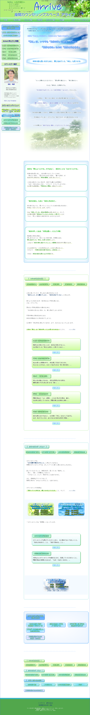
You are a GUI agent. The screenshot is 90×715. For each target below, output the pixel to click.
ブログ (80, 684)
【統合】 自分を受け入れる (10, 58)
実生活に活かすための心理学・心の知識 (35, 637)
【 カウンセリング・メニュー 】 (36, 446)
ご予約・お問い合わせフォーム (10, 32)
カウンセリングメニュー (10, 105)
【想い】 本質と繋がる (9, 52)
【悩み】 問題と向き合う (9, 55)
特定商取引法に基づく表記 (45, 705)
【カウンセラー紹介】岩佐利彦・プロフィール (35, 625)
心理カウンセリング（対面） (32, 452)
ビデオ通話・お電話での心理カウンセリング (77, 625)
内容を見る (56, 352)
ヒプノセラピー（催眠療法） (48, 452)
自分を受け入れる (81, 284)
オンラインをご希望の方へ (64, 684)
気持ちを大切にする (31, 284)
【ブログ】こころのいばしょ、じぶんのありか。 (35, 630)
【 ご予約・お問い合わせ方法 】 (34, 680)
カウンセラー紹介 (32, 684)
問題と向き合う (68, 284)
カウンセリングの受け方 (64, 452)
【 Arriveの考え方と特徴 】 (37, 278)
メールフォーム (48, 684)
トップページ (41, 703)
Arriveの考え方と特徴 (10, 41)
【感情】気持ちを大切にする (10, 45)
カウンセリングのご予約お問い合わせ (35, 617)
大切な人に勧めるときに (79, 452)
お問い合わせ (49, 703)
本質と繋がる (56, 284)
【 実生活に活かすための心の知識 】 (34, 690)
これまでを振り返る (43, 284)
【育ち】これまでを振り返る (10, 48)
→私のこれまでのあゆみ (9, 100)
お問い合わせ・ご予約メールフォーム (56, 625)
